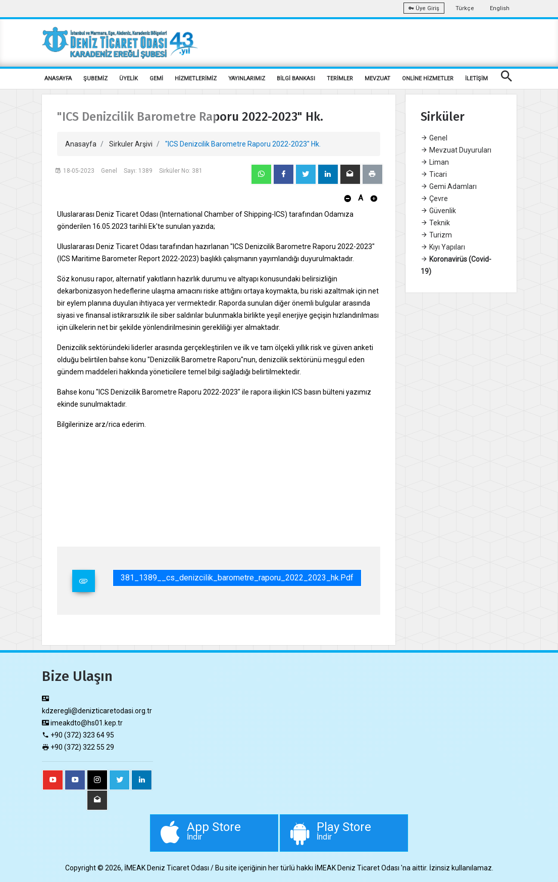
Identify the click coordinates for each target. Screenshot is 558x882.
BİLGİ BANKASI (296, 78)
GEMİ (156, 78)
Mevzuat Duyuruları (456, 150)
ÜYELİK (128, 78)
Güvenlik (438, 211)
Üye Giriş (424, 8)
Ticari (434, 174)
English (500, 8)
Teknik (435, 223)
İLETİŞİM (476, 78)
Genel (434, 138)
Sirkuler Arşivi (131, 144)
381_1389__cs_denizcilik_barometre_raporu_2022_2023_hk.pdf (237, 577)
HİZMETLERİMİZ (196, 78)
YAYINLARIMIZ (246, 78)
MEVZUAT (377, 78)
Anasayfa (80, 144)
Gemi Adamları (449, 186)
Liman (435, 162)
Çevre (434, 198)
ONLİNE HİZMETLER (427, 78)
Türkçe (464, 8)
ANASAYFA (58, 78)
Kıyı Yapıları (443, 247)
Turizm (436, 235)
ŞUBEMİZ (95, 78)
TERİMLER (340, 78)
